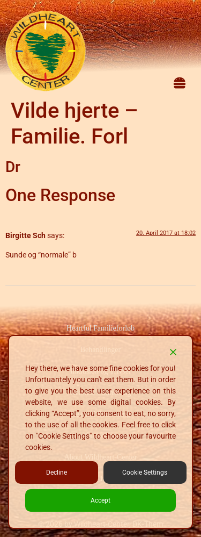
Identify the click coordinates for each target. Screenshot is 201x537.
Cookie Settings (144, 472)
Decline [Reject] (56, 472)
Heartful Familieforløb (100, 328)
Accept (100, 500)
